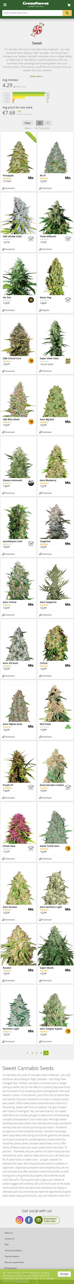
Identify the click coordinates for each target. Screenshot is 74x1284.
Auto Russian (10, 906)
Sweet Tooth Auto (49, 845)
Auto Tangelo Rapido (51, 1028)
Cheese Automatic (12, 480)
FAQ (6, 1244)
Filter (28, 123)
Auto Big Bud (47, 419)
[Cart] (69, 5)
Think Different (48, 236)
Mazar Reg (45, 297)
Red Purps (45, 724)
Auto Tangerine (48, 602)
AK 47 (43, 175)
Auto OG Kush (10, 663)
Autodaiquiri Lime (12, 541)
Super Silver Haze (49, 358)
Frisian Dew (9, 845)
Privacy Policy (22, 1280)
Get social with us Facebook (29, 1220)
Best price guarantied (14, 1262)
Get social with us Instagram (19, 1220)
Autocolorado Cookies (52, 785)
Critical (43, 663)
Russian (7, 967)
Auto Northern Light (51, 906)
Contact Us (9, 1238)
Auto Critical (9, 602)
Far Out (7, 297)
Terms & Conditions (13, 1250)
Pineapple (8, 175)
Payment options (12, 1256)
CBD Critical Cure (12, 358)
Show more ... (37, 76)
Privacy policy (11, 1268)
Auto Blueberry (48, 480)
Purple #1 (8, 785)
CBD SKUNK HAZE (12, 236)
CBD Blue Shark (11, 419)
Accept (64, 1274)
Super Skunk (46, 967)
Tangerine (45, 541)
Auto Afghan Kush (12, 724)
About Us (9, 1233)
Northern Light (11, 1028)
